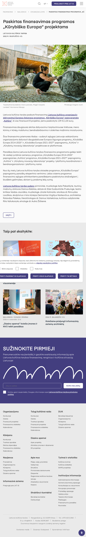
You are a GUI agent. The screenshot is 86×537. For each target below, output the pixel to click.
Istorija (33, 479)
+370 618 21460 (68, 518)
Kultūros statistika (65, 465)
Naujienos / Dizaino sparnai (15, 317)
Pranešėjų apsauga (65, 491)
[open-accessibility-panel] (81, 532)
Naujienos (21, 12)
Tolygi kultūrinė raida (66, 424)
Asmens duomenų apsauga (69, 482)
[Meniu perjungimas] (81, 4)
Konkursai (7, 416)
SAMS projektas (64, 467)
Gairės (5, 419)
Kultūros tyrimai (64, 462)
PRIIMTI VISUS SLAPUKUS (43, 276)
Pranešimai (7, 462)
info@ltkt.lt (28, 520)
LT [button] (45, 4)
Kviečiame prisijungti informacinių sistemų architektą (62, 322)
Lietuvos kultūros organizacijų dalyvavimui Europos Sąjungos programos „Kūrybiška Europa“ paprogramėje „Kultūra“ (41, 117)
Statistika (21, 268)
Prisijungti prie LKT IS (64, 4)
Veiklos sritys (63, 494)
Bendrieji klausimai (65, 416)
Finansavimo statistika (11, 424)
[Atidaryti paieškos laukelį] (39, 4)
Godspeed (45, 529)
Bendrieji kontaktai (38, 497)
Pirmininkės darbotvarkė (40, 470)
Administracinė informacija (68, 480)
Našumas (36, 268)
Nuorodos (62, 505)
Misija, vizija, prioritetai (39, 462)
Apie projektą (36, 442)
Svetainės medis (22, 529)
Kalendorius (7, 427)
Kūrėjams (62, 421)
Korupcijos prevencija (66, 488)
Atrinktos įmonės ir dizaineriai (42, 445)
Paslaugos (62, 500)
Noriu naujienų (73, 386)
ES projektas (36, 448)
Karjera (33, 484)
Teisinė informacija (65, 497)
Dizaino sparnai (64, 427)
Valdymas (35, 465)
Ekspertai (34, 473)
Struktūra (34, 467)
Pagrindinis (8, 12)
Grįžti (8, 215)
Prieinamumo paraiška (67, 502)
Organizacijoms (37, 12)
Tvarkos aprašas (9, 442)
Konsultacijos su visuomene (69, 485)
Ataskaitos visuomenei (39, 482)
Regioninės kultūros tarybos (41, 476)
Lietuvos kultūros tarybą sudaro (18, 185)
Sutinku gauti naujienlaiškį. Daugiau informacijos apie (40, 393)
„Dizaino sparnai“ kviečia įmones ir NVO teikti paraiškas (20, 325)
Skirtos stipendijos (10, 445)
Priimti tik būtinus (68, 276)
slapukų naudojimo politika (47, 263)
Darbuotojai (35, 500)
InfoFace (66, 529)
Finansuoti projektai (10, 421)
